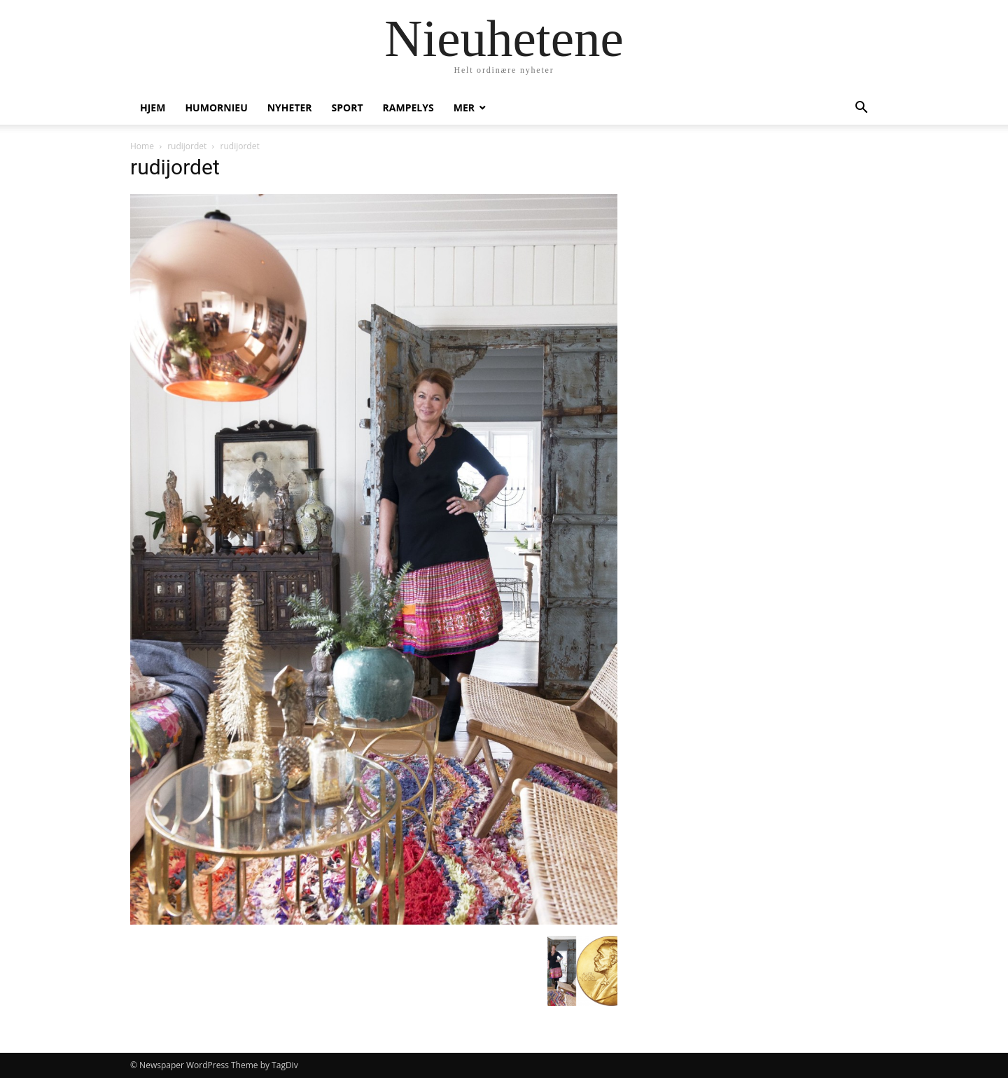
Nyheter (289, 107)
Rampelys (408, 107)
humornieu (216, 107)
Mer (464, 107)
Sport (347, 107)
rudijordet (186, 146)
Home (142, 146)
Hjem (152, 107)
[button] (861, 109)
